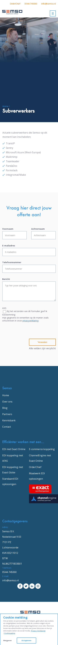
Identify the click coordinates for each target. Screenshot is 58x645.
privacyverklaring (30, 320)
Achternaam (38, 228)
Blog (4, 408)
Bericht (6, 279)
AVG (4, 308)
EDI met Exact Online (13, 449)
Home (5, 395)
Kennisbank (9, 420)
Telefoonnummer (11, 262)
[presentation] (25, 333)
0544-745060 (31, 3)
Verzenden (42, 342)
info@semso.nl (48, 3)
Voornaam (7, 228)
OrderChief (15, 3)
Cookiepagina (9, 633)
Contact (6, 426)
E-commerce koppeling (42, 449)
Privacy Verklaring (38, 631)
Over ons (7, 401)
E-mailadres (8, 245)
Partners (7, 414)
